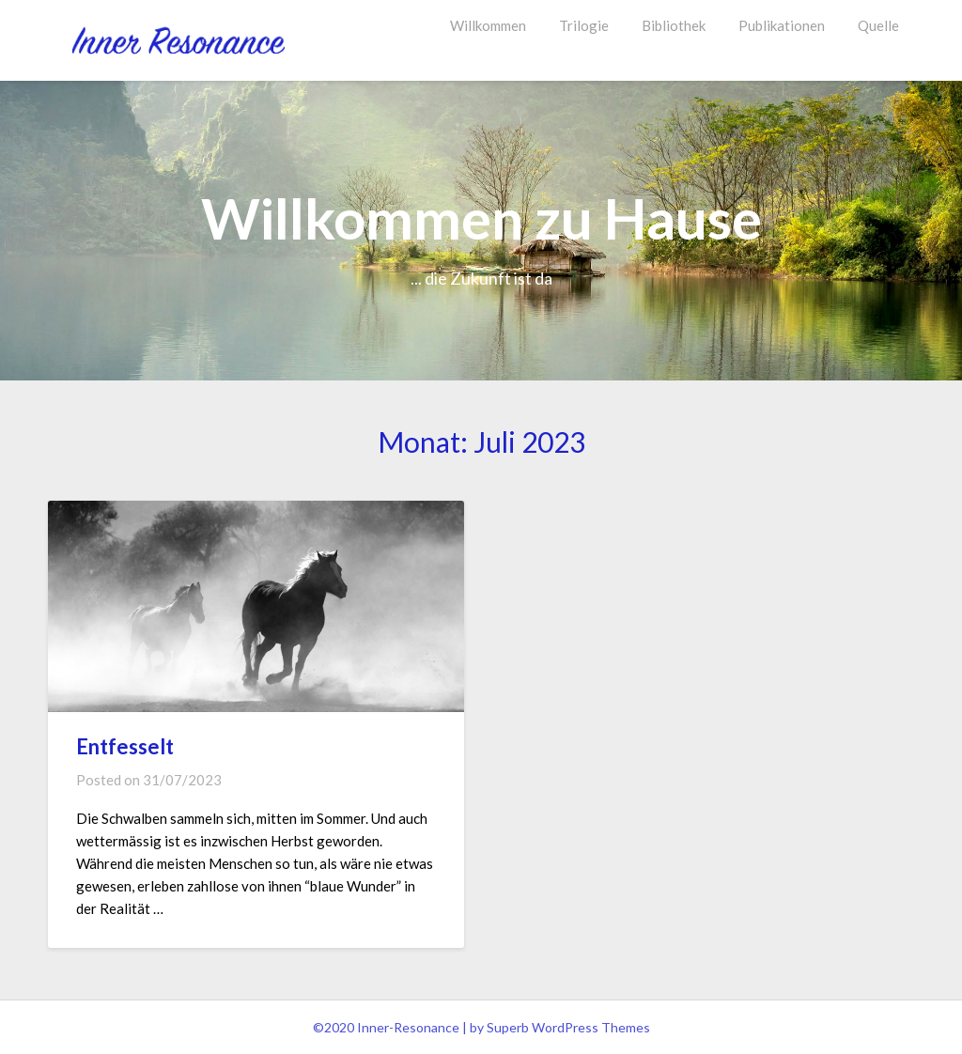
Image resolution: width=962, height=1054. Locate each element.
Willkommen (488, 25)
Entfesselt (125, 746)
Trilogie (584, 25)
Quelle (878, 25)
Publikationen (781, 25)
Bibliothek (674, 25)
